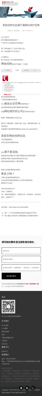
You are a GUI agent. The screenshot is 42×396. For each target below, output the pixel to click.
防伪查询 (21, 381)
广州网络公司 (16, 376)
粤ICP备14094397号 (19, 392)
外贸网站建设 (26, 373)
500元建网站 (28, 379)
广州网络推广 (35, 373)
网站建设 (17, 30)
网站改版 (18, 373)
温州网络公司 (6, 376)
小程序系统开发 (18, 379)
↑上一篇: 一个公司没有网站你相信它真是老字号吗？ (19, 213)
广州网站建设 (6, 371)
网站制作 (28, 381)
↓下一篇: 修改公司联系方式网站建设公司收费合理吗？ (20, 216)
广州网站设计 (16, 371)
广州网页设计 (9, 373)
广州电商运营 (25, 371)
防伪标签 (15, 381)
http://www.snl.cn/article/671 (28, 129)
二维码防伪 (7, 381)
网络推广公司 (25, 376)
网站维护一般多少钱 (14, 123)
